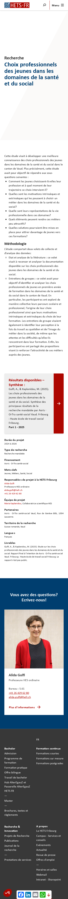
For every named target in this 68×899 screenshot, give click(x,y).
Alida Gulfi (9, 483)
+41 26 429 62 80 (13, 493)
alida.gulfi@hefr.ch (13, 490)
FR (37, 740)
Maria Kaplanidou (12, 503)
